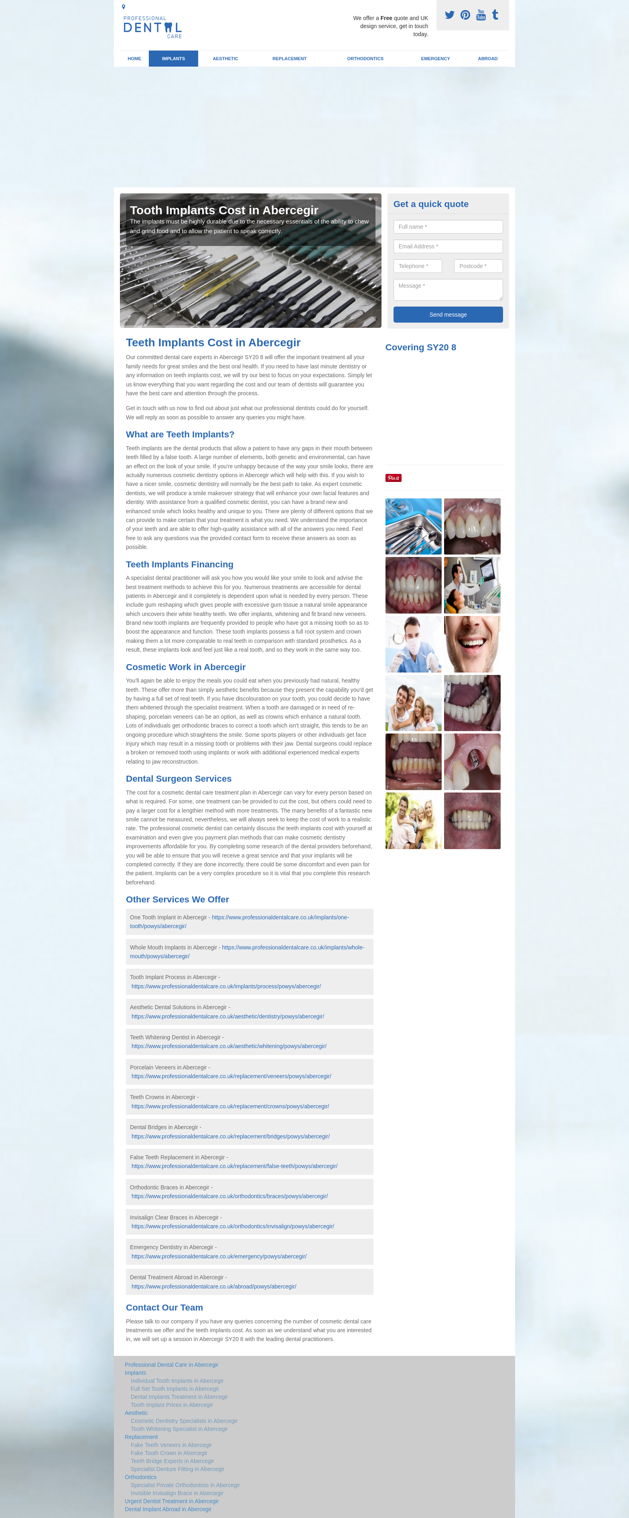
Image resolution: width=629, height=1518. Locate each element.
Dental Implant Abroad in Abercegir (168, 1509)
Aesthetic (225, 58)
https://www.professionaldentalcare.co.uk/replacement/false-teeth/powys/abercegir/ (235, 1166)
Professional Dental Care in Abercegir (171, 1365)
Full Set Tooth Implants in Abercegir (175, 1389)
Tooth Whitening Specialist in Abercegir (179, 1429)
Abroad (488, 58)
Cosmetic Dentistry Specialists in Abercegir (184, 1421)
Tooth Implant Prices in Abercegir (172, 1405)
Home (134, 58)
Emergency (435, 58)
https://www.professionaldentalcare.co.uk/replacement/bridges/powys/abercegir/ (231, 1136)
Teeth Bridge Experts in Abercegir (172, 1461)
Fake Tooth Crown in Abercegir (169, 1453)
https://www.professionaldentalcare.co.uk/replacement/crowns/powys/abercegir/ (230, 1106)
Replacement (289, 58)
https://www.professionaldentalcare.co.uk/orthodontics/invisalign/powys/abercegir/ (233, 1226)
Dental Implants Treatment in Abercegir (179, 1397)
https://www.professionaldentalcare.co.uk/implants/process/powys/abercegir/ (226, 986)
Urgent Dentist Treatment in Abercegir (172, 1501)
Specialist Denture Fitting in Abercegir (177, 1469)
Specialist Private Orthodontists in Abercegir (185, 1485)
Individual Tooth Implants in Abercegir (177, 1381)
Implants (173, 58)
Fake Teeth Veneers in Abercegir (171, 1445)
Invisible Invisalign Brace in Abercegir (177, 1493)
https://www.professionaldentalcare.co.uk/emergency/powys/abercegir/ (219, 1256)
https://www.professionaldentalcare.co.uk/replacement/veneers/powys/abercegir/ (231, 1076)
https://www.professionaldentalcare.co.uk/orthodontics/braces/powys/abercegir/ (230, 1196)
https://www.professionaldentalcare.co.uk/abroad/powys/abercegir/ (214, 1286)
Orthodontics (365, 58)
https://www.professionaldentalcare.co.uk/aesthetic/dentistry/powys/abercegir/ (228, 1016)
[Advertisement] (314, 127)
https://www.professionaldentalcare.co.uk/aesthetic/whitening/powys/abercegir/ (229, 1046)
